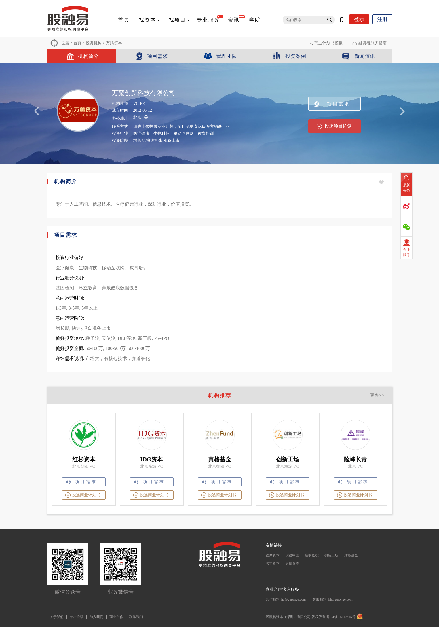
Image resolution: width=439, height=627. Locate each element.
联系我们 (136, 617)
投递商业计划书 (86, 495)
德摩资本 (273, 555)
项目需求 (157, 56)
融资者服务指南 (372, 43)
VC (92, 466)
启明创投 (312, 555)
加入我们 (96, 617)
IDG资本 (151, 459)
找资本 (147, 20)
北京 (140, 118)
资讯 (234, 20)
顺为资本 (273, 563)
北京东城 (148, 466)
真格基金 (219, 459)
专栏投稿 (76, 617)
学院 (255, 20)
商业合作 (116, 617)
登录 (359, 19)
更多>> (377, 395)
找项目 (177, 20)
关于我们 (57, 617)
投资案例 (295, 56)
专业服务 (208, 20)
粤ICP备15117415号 (341, 617)
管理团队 (226, 56)
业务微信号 (121, 592)
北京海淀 (284, 466)
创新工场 (287, 459)
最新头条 (406, 187)
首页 (124, 20)
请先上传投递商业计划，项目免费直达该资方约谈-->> (181, 126)
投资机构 (93, 43)
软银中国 (292, 555)
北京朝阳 (80, 466)
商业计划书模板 (328, 43)
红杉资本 (83, 459)
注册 (382, 19)
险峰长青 (355, 459)
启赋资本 (292, 563)
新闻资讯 (364, 56)
